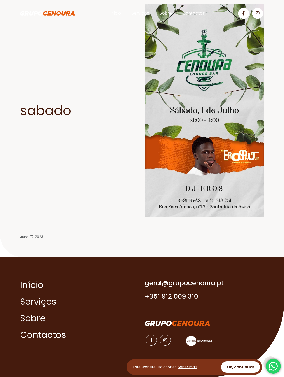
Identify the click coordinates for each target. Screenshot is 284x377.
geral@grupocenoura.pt (184, 283)
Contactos (193, 13)
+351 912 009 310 (171, 296)
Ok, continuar (240, 367)
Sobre (166, 13)
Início (115, 13)
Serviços (140, 13)
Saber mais (187, 367)
